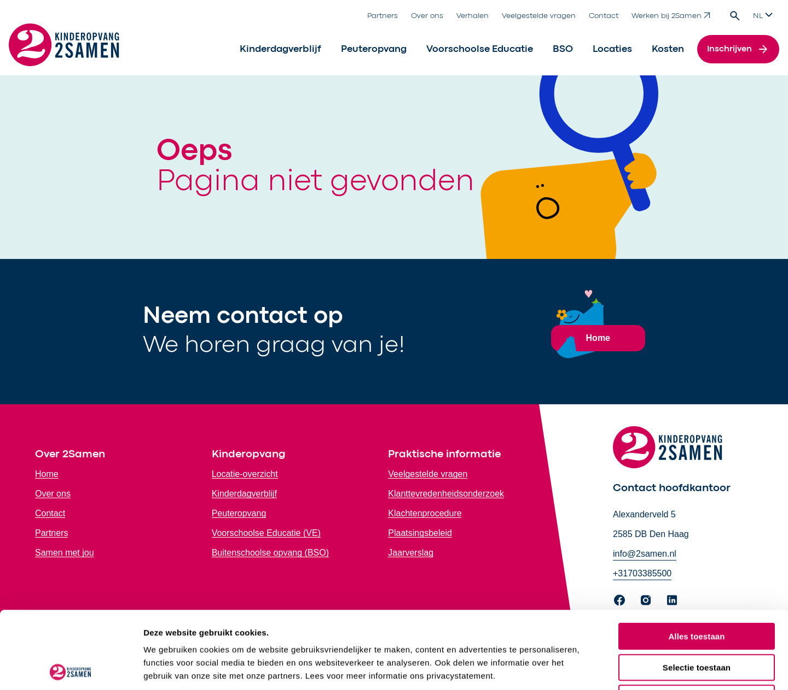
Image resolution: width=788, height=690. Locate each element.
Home (47, 474)
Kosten (668, 49)
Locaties (612, 49)
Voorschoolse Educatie (479, 49)
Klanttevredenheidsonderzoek (446, 493)
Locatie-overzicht (245, 474)
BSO (563, 49)
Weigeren (696, 621)
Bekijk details (582, 668)
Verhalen (472, 16)
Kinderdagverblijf (280, 49)
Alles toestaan (696, 559)
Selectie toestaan (697, 590)
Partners (382, 16)
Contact (603, 16)
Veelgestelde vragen (539, 16)
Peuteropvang (374, 49)
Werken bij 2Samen (670, 15)
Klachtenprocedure (424, 513)
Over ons (427, 16)
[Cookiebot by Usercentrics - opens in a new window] (71, 668)
